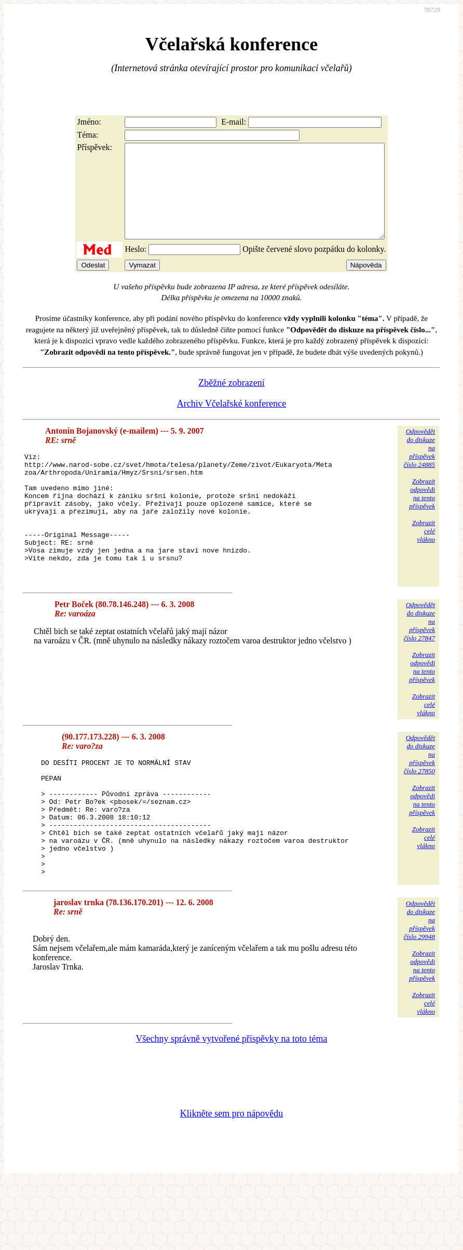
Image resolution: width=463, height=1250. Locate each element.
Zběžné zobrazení (231, 401)
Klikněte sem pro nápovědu (231, 1180)
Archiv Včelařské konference (232, 422)
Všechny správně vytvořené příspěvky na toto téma (232, 1105)
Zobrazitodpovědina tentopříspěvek (422, 512)
